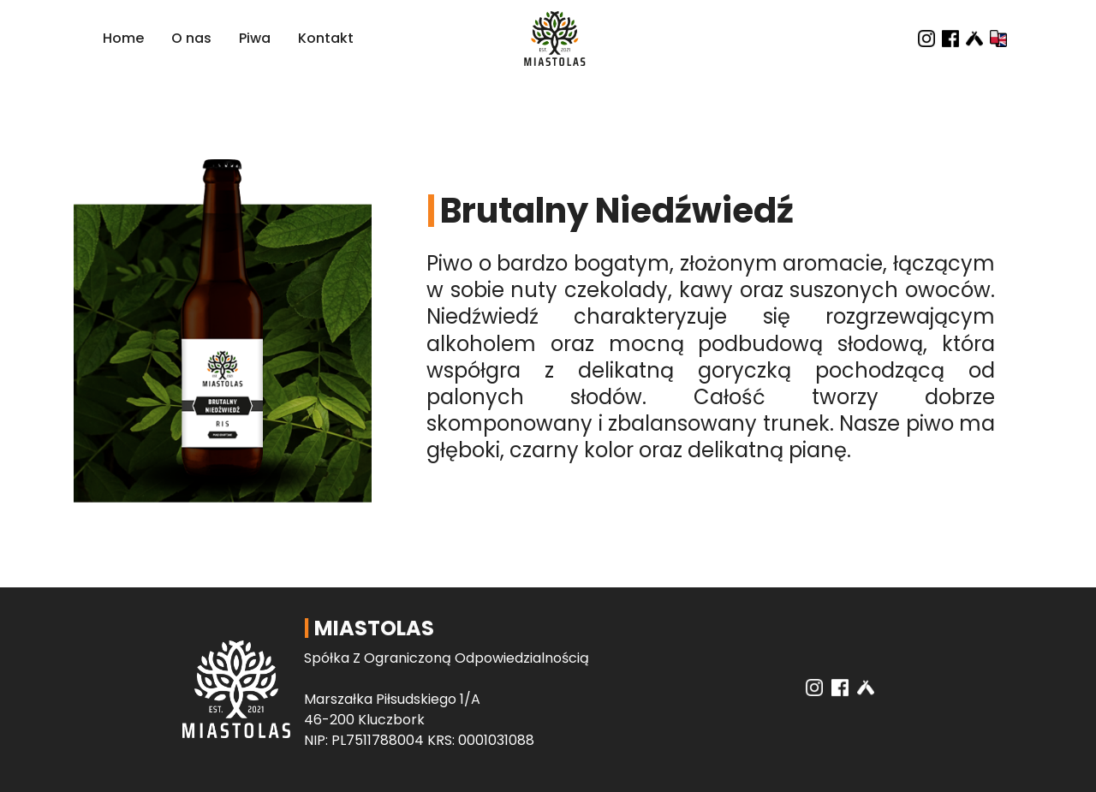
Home (123, 38)
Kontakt (326, 38)
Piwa (255, 38)
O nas (191, 38)
